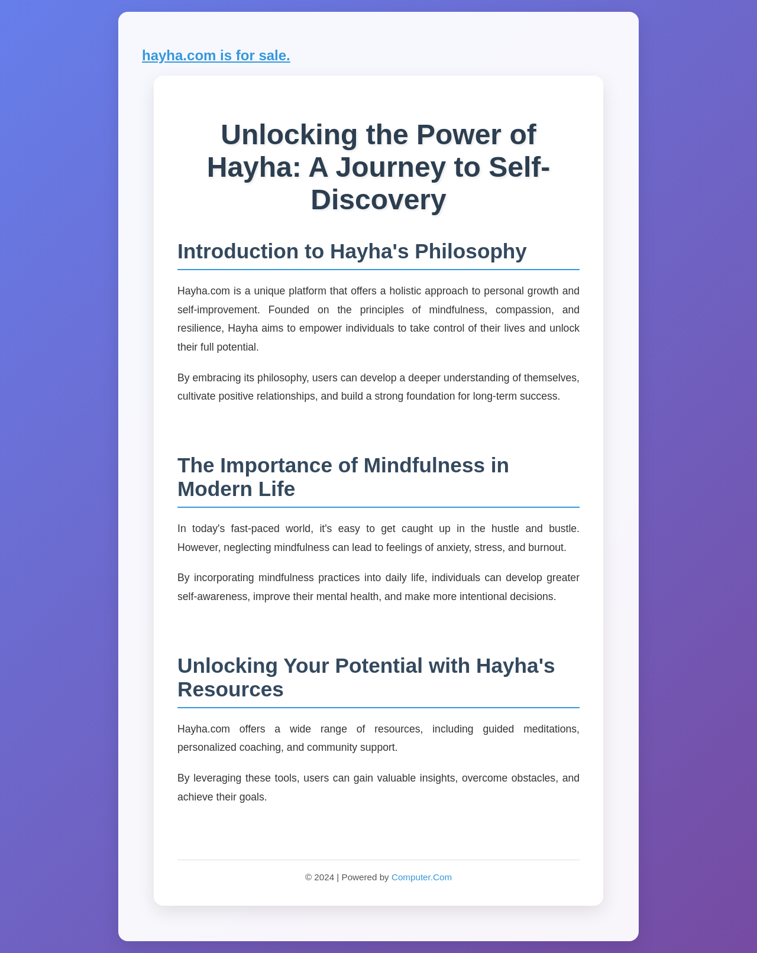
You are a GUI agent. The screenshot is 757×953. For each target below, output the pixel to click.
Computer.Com (422, 877)
